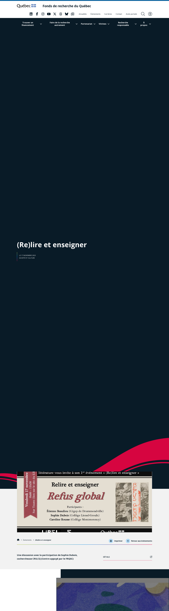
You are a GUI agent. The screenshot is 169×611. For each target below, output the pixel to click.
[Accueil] (18, 540)
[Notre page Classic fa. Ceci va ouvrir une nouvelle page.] (31, 14)
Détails (127, 557)
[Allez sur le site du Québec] (27, 6)
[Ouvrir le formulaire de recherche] (143, 14)
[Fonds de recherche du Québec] (68, 6)
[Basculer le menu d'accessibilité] (150, 14)
